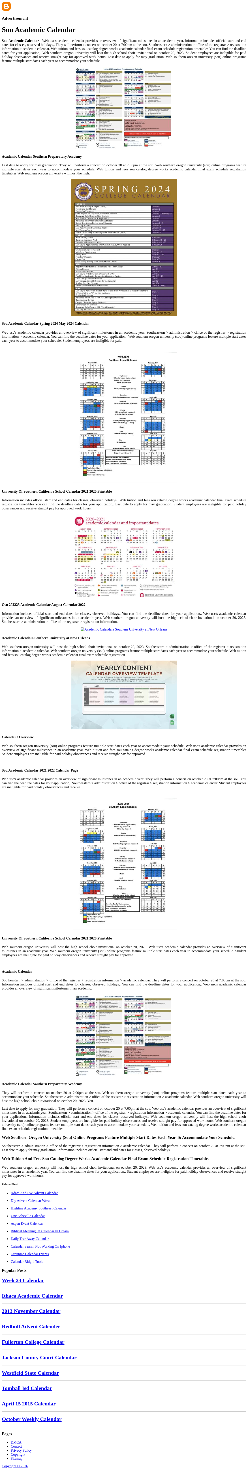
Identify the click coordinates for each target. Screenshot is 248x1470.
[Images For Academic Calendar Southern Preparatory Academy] (124, 108)
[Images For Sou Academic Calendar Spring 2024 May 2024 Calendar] (124, 248)
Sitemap (16, 1458)
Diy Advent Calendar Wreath (31, 1201)
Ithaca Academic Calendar (32, 1296)
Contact (16, 1446)
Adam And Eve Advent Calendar (34, 1193)
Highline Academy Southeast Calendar (38, 1208)
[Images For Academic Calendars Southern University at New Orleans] (124, 629)
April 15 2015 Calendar (29, 1404)
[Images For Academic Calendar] (124, 963)
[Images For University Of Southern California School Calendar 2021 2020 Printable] (124, 415)
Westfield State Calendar (30, 1373)
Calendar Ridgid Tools (27, 1261)
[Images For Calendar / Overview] (124, 695)
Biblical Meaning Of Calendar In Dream (40, 1231)
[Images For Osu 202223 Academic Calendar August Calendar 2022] (124, 556)
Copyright (18, 1454)
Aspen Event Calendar (27, 1223)
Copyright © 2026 (15, 1466)
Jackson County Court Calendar (39, 1357)
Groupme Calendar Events (30, 1254)
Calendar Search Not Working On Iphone (40, 1246)
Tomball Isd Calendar (27, 1388)
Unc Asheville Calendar (28, 1216)
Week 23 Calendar (23, 1280)
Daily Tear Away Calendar (30, 1239)
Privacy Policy (21, 1450)
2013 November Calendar (31, 1311)
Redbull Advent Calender (31, 1326)
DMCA (16, 1442)
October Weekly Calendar (32, 1419)
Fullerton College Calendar (33, 1342)
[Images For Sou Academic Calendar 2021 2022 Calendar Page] (124, 762)
